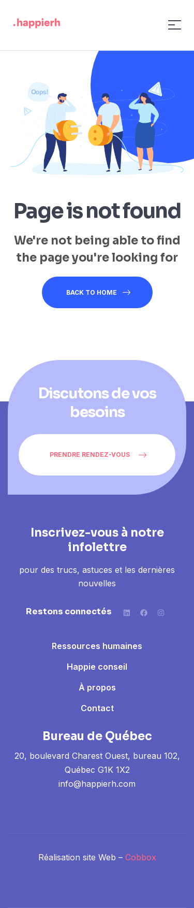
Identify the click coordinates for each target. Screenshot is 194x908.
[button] (97, 454)
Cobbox (140, 857)
